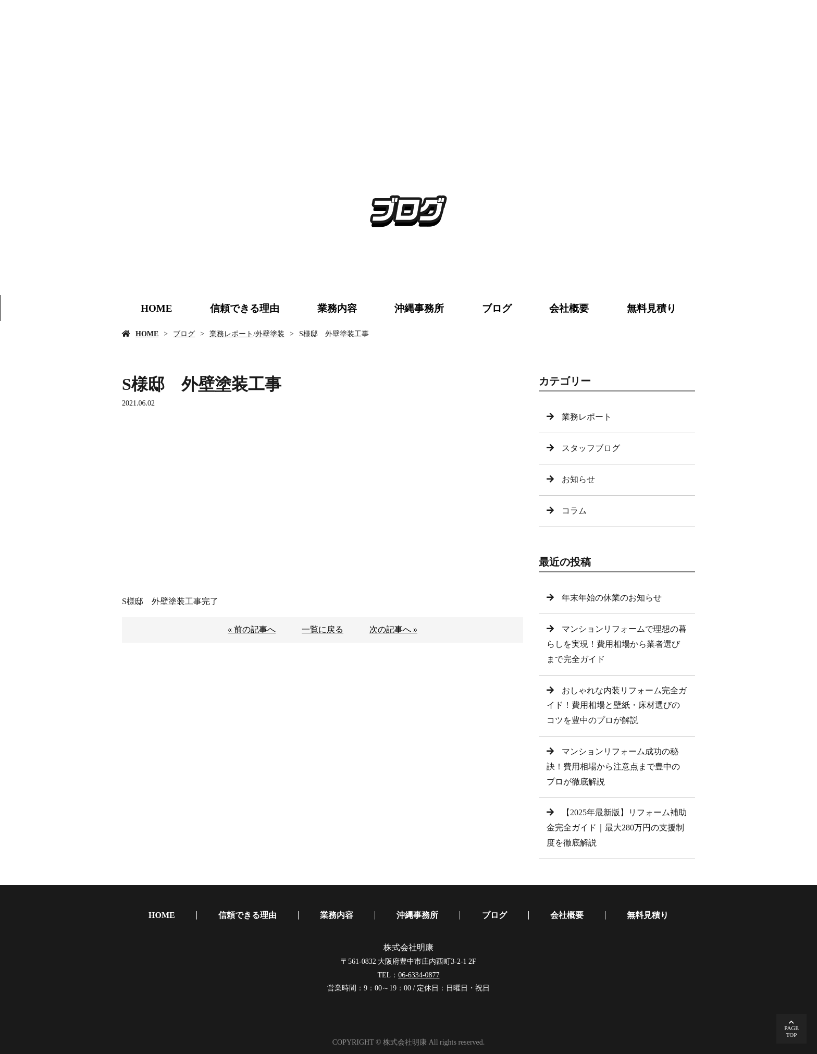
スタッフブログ (591, 448)
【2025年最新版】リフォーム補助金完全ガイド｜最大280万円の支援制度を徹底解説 (617, 827)
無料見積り (651, 308)
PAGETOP (791, 1031)
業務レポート (231, 334)
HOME (156, 308)
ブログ (497, 308)
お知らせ (578, 479)
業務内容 (337, 308)
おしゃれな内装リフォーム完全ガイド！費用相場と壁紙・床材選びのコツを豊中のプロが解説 (617, 705)
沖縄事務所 (419, 308)
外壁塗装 (269, 334)
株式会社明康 (408, 947)
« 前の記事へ (252, 629)
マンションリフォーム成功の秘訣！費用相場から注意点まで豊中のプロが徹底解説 (613, 766)
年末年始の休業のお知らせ (612, 597)
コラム (574, 510)
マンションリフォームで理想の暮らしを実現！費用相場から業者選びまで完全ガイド (617, 644)
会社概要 (569, 308)
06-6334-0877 (418, 975)
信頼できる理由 (244, 308)
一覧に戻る (322, 629)
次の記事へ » (393, 629)
